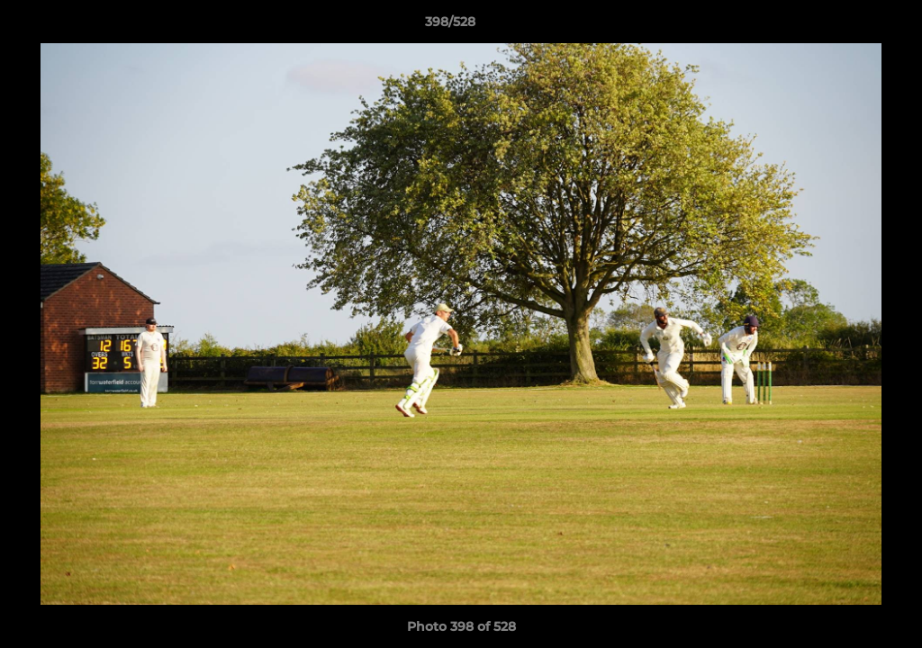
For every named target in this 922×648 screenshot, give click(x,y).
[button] (846, 26)
